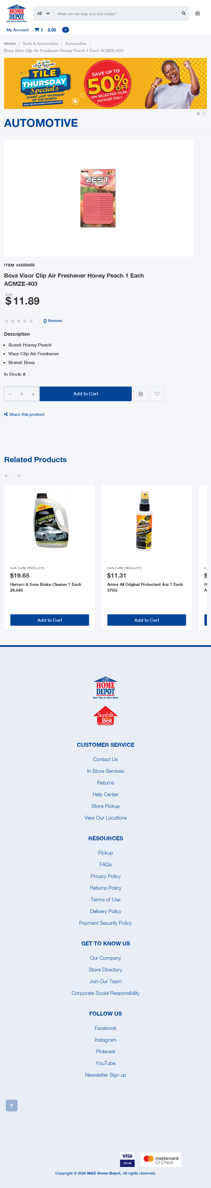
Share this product (24, 414)
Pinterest (105, 1051)
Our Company (105, 958)
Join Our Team (105, 981)
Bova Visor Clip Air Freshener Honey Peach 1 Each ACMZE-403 (63, 50)
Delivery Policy (105, 911)
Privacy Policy (106, 876)
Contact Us (105, 759)
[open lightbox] (99, 198)
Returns (105, 783)
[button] (198, 113)
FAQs (106, 864)
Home (10, 43)
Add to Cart (85, 393)
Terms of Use (105, 899)
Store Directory (105, 970)
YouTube (105, 1063)
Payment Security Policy (105, 923)
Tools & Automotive (40, 43)
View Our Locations (106, 818)
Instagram (106, 1040)
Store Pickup (106, 806)
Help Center (106, 794)
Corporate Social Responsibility (106, 993)
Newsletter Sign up (105, 1075)
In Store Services (105, 771)
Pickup (105, 853)
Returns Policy (105, 888)
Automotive (76, 43)
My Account (17, 29)
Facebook (106, 1028)
